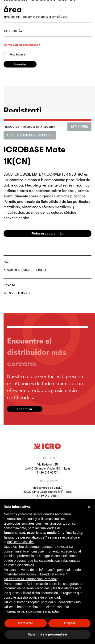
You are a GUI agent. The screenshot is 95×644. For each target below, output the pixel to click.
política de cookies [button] (20, 542)
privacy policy (44, 287)
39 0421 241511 (49, 496)
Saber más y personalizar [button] (47, 634)
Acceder (19, 79)
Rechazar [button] (25, 623)
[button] (89, 507)
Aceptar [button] (69, 623)
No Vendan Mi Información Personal (30, 579)
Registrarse (20, 310)
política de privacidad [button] (44, 597)
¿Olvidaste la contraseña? (22, 60)
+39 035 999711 (48, 472)
